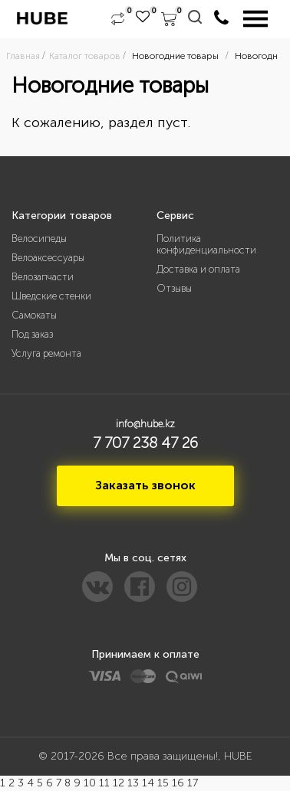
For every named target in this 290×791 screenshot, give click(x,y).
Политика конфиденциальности (206, 244)
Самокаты (34, 315)
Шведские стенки (51, 296)
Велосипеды (39, 238)
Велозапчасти (43, 277)
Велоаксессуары (48, 257)
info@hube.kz (145, 424)
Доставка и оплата (198, 269)
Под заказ (32, 334)
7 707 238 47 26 (145, 442)
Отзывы (174, 288)
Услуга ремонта (46, 353)
